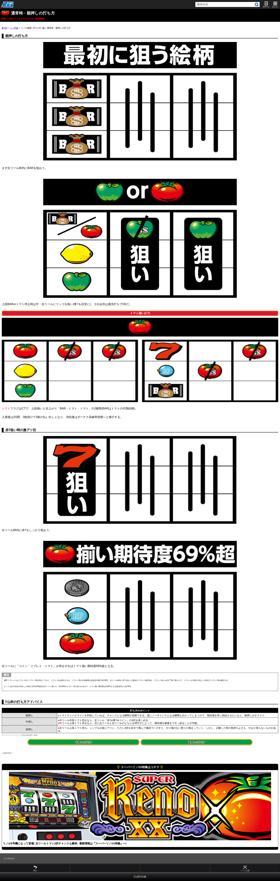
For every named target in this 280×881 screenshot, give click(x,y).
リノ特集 (14, 28)
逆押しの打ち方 (196, 742)
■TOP (5, 28)
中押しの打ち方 (83, 742)
